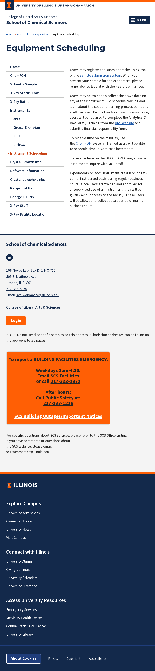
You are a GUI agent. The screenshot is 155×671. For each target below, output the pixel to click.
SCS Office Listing (113, 435)
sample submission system (100, 75)
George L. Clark (22, 196)
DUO (16, 136)
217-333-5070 (16, 289)
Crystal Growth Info (26, 162)
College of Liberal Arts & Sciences (31, 17)
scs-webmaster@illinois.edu (37, 295)
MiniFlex (19, 144)
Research (23, 35)
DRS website (124, 123)
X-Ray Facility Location (28, 214)
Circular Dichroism (26, 127)
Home (9, 35)
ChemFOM (18, 75)
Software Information (27, 170)
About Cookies (24, 658)
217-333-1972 (65, 381)
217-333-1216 (58, 403)
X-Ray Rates (19, 101)
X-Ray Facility (41, 35)
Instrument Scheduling (28, 153)
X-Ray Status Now (24, 93)
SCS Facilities (65, 375)
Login (16, 321)
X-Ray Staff (19, 205)
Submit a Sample (23, 84)
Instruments (20, 110)
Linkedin (9, 257)
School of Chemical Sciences (36, 22)
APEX (17, 119)
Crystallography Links (27, 179)
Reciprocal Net (22, 188)
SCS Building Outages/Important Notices (58, 416)
